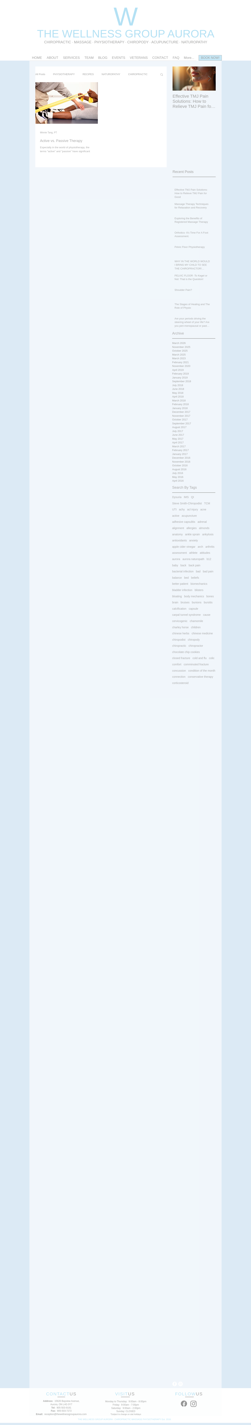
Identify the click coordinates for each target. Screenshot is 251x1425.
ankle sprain (192, 534)
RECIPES (88, 74)
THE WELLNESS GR (89, 33)
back (183, 565)
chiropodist (179, 639)
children (196, 627)
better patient (180, 583)
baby (175, 565)
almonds (204, 528)
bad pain (208, 571)
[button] (162, 75)
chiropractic (179, 645)
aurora (176, 559)
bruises (185, 602)
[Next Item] (209, 78)
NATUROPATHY (111, 74)
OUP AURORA (177, 33)
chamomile (196, 621)
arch (200, 546)
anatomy (177, 534)
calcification (179, 608)
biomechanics (199, 583)
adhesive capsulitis (183, 521)
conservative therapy (200, 676)
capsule (193, 608)
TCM (207, 503)
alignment (178, 528)
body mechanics (194, 596)
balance (177, 577)
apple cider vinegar (183, 546)
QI (192, 497)
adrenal (202, 521)
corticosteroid (180, 683)
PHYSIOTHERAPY (109, 42)
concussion (179, 670)
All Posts (40, 74)
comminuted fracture (196, 664)
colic (211, 658)
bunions (196, 602)
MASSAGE (82, 42)
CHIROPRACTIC (57, 42)
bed (186, 577)
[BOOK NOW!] (210, 58)
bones (210, 596)
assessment (179, 552)
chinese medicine (202, 633)
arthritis (210, 546)
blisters (199, 590)
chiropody (194, 639)
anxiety (193, 540)
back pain (194, 565)
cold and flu (200, 658)
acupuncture (189, 515)
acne (203, 509)
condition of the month (201, 670)
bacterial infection (183, 571)
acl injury (192, 509)
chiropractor (196, 645)
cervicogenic (179, 621)
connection (179, 676)
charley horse (180, 627)
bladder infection (182, 590)
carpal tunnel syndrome (186, 614)
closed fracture (181, 658)
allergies (191, 528)
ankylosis (208, 534)
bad (198, 571)
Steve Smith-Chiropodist (187, 503)
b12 (209, 559)
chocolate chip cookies (186, 652)
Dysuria (176, 497)
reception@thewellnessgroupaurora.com (65, 1414)
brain (175, 602)
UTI (174, 509)
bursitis (208, 602)
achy (182, 509)
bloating (177, 596)
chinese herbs (180, 633)
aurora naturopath (193, 559)
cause (206, 614)
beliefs (195, 577)
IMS (186, 497)
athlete (193, 552)
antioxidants (179, 540)
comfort (176, 664)
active (175, 515)
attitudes (205, 552)
